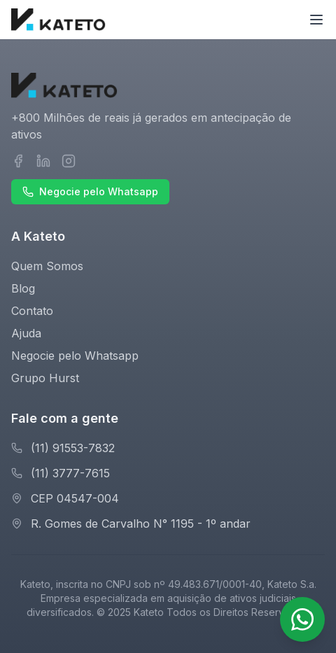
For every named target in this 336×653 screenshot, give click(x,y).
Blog (23, 288)
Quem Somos (47, 266)
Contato (32, 311)
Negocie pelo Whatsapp (90, 191)
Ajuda (26, 333)
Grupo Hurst (45, 378)
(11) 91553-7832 (73, 448)
